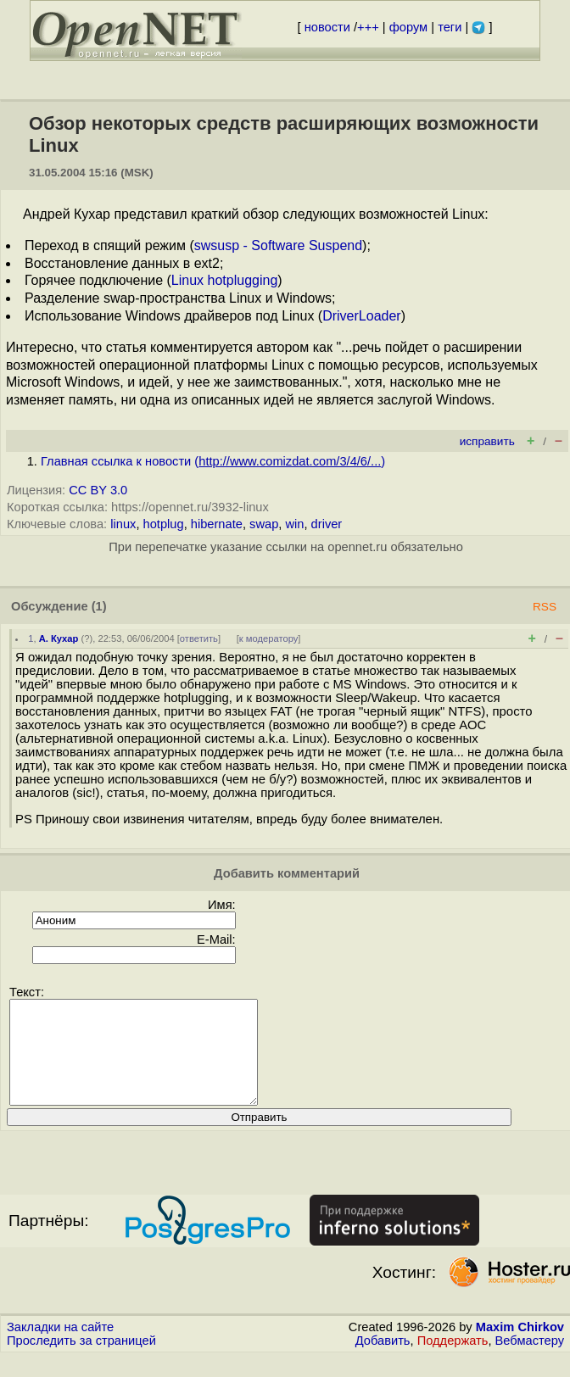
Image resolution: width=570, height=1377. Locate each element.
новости (327, 27)
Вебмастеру (529, 1361)
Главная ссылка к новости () (213, 461)
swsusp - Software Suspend (278, 245)
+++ (368, 27)
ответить (199, 638)
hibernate (217, 524)
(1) (99, 606)
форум (408, 27)
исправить (487, 441)
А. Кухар (59, 638)
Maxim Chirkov (520, 1347)
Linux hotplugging (224, 280)
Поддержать (453, 1361)
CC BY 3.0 (98, 490)
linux (123, 524)
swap (263, 524)
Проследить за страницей (81, 1361)
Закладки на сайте (60, 1347)
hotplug (163, 524)
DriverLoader (361, 316)
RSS (544, 606)
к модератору (269, 638)
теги (449, 27)
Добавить (383, 1361)
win (294, 524)
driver (327, 524)
